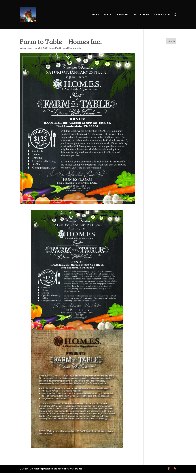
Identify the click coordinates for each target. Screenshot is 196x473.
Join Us (107, 14)
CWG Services (75, 468)
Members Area (161, 14)
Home (95, 14)
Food (51, 48)
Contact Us (121, 14)
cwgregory (27, 48)
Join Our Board (141, 14)
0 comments (74, 48)
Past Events (61, 48)
